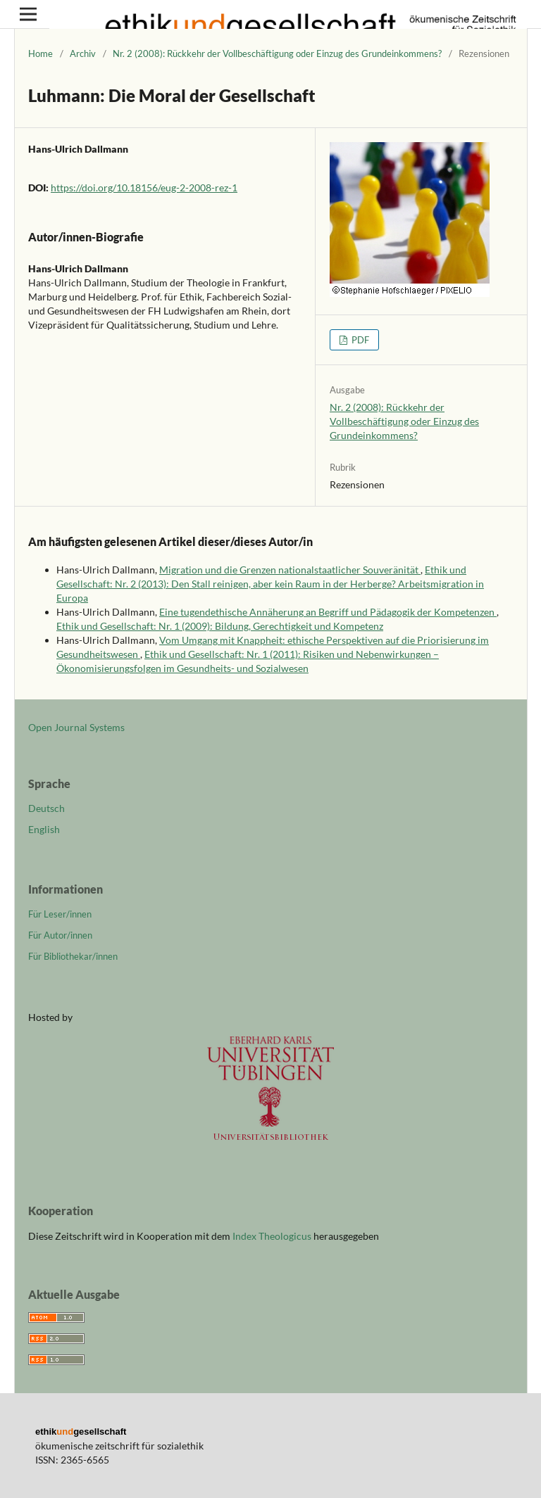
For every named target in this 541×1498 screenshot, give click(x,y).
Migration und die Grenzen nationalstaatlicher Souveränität (290, 570)
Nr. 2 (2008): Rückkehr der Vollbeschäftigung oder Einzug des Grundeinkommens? (277, 53)
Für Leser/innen (60, 914)
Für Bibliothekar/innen (73, 956)
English (44, 829)
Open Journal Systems (76, 727)
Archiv (83, 53)
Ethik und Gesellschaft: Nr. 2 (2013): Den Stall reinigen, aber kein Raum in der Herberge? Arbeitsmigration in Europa (270, 584)
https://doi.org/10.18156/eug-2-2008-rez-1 (144, 187)
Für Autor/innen (60, 935)
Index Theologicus (272, 1236)
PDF (359, 339)
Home (40, 53)
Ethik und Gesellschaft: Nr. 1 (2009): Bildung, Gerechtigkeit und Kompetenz (219, 626)
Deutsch (46, 808)
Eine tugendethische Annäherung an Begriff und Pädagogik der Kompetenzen (328, 612)
